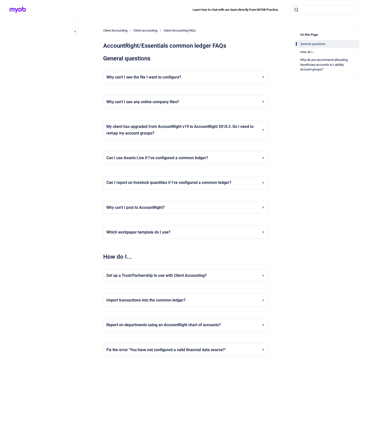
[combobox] (325, 9)
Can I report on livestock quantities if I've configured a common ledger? (185, 182)
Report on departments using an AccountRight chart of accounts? (185, 325)
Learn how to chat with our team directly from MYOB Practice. (236, 9)
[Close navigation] (75, 31)
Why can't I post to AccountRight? (185, 207)
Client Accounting (115, 30)
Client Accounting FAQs (180, 30)
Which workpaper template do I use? (185, 232)
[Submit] (296, 10)
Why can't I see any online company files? (185, 102)
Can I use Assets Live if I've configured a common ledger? (185, 158)
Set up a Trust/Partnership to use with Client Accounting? (185, 275)
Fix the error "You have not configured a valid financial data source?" (185, 349)
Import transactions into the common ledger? (185, 300)
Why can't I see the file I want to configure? (185, 77)
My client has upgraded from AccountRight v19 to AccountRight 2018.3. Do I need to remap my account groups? (185, 129)
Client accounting (145, 30)
